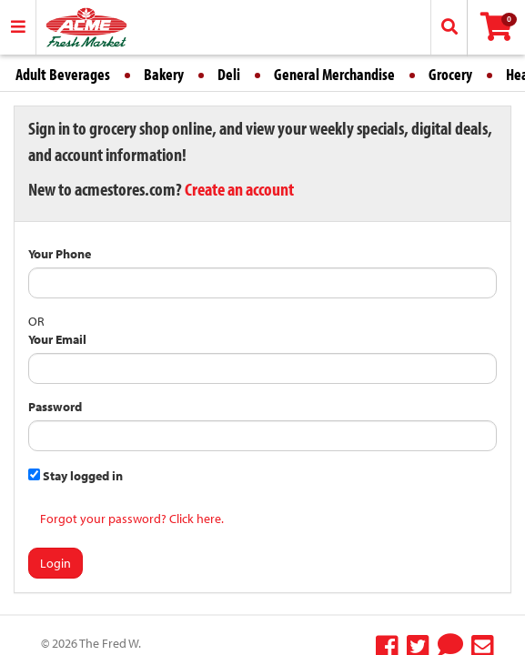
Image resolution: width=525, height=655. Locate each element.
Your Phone (59, 254)
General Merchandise (334, 74)
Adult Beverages (62, 74)
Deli (228, 74)
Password (55, 406)
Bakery (164, 74)
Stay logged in (75, 476)
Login (55, 563)
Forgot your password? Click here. (132, 518)
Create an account (239, 188)
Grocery (450, 74)
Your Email (57, 339)
